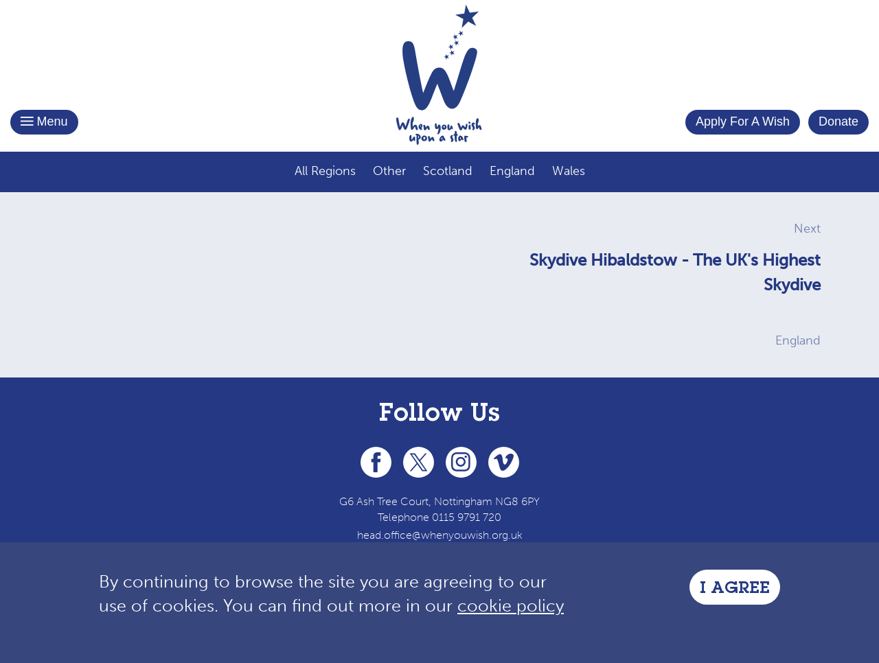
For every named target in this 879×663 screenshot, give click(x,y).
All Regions (325, 170)
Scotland (447, 170)
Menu (44, 121)
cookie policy (510, 605)
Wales (568, 170)
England (512, 170)
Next (807, 228)
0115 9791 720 (466, 517)
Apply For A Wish (743, 121)
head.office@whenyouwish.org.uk (440, 535)
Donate (838, 121)
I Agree (735, 589)
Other (389, 170)
